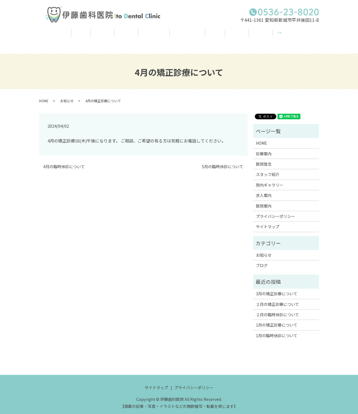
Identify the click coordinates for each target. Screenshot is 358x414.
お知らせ (67, 94)
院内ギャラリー (190, 36)
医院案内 (283, 36)
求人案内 (252, 36)
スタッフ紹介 (150, 36)
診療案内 (87, 36)
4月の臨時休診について (64, 161)
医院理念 (117, 36)
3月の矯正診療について (276, 288)
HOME (59, 36)
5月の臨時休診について (222, 161)
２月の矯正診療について (277, 298)
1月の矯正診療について (276, 319)
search (308, 33)
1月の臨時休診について (276, 330)
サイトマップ (267, 221)
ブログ (224, 36)
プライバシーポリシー (275, 210)
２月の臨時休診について (277, 309)
